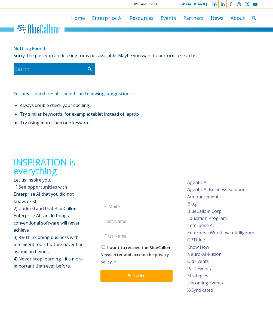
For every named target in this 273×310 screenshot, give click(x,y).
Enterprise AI (200, 225)
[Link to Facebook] (231, 4)
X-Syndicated (200, 290)
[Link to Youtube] (255, 4)
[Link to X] (247, 4)
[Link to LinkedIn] (214, 4)
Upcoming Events (205, 283)
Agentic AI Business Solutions (217, 189)
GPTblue (196, 240)
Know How (198, 247)
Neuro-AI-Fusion (204, 254)
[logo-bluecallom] (39, 28)
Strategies (197, 276)
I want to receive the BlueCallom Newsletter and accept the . (135, 255)
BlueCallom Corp (204, 211)
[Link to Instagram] (239, 4)
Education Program (207, 218)
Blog (192, 204)
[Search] (254, 17)
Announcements (204, 197)
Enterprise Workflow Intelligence (220, 233)
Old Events (198, 261)
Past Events (199, 269)
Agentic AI (197, 182)
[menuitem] (78, 17)
